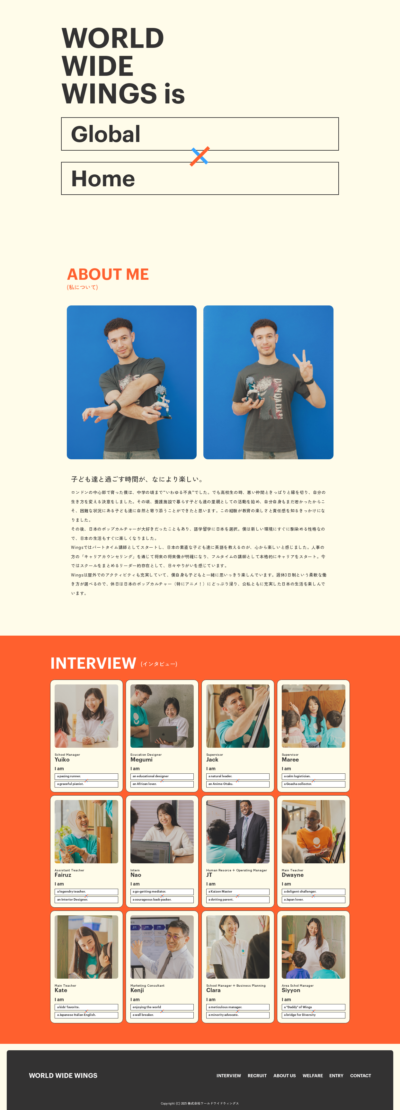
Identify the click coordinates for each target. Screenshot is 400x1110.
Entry (336, 1076)
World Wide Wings (63, 1075)
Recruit (257, 1076)
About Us (284, 1076)
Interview (229, 1076)
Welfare (313, 1076)
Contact (360, 1076)
